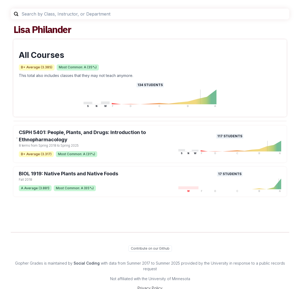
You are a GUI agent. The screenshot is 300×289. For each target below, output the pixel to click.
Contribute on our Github (150, 248)
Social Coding (87, 263)
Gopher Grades (29, 263)
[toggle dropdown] (17, 138)
